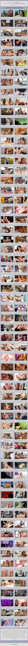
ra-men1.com (15, 644)
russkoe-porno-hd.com (22, 3)
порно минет (16, 2)
